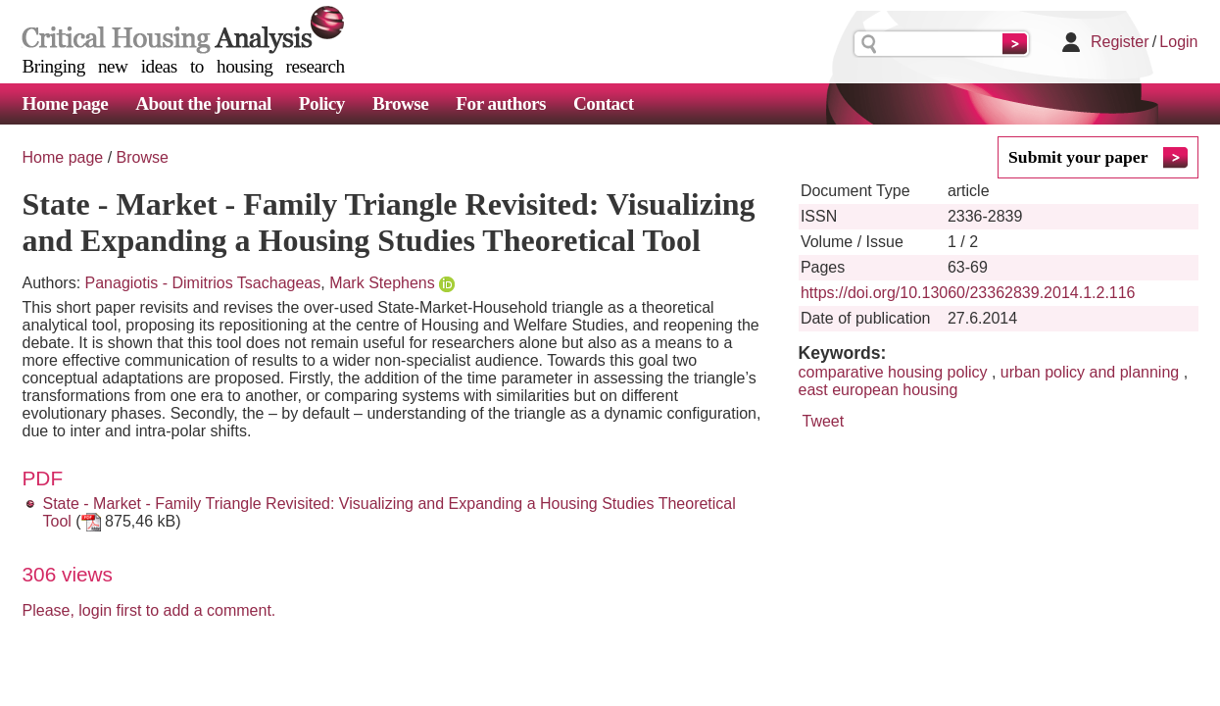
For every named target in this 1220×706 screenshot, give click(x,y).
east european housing (878, 389)
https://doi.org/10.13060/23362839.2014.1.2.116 (968, 292)
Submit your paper (1077, 157)
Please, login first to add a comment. (149, 610)
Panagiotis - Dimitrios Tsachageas (203, 283)
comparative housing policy (893, 372)
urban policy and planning (1089, 372)
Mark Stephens (382, 283)
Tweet (824, 421)
